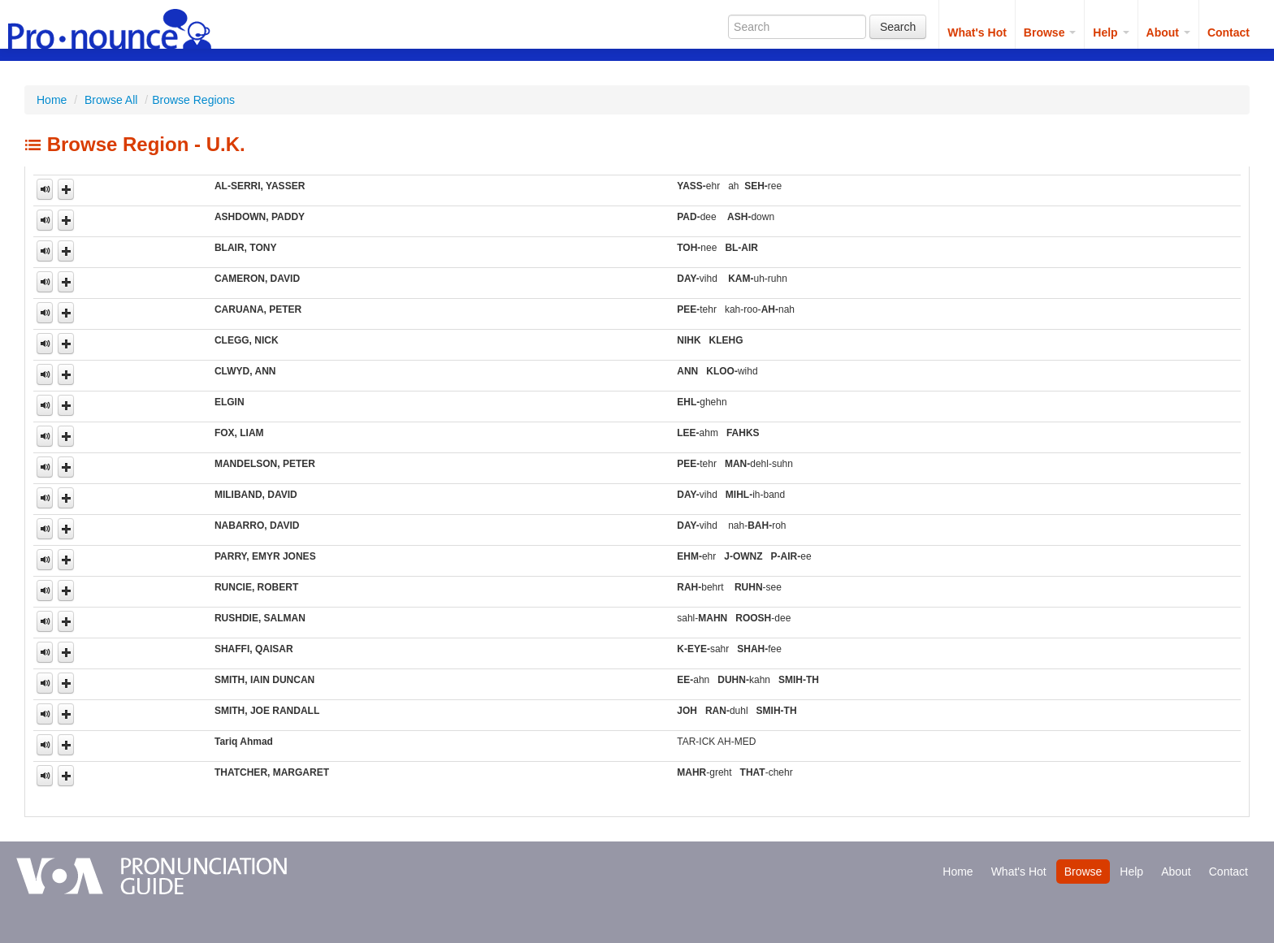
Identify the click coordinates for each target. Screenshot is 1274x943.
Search (898, 26)
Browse (1050, 32)
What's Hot (977, 32)
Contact (1228, 32)
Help (1111, 32)
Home (52, 99)
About (1168, 32)
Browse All (110, 99)
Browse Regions (193, 99)
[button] (66, 189)
